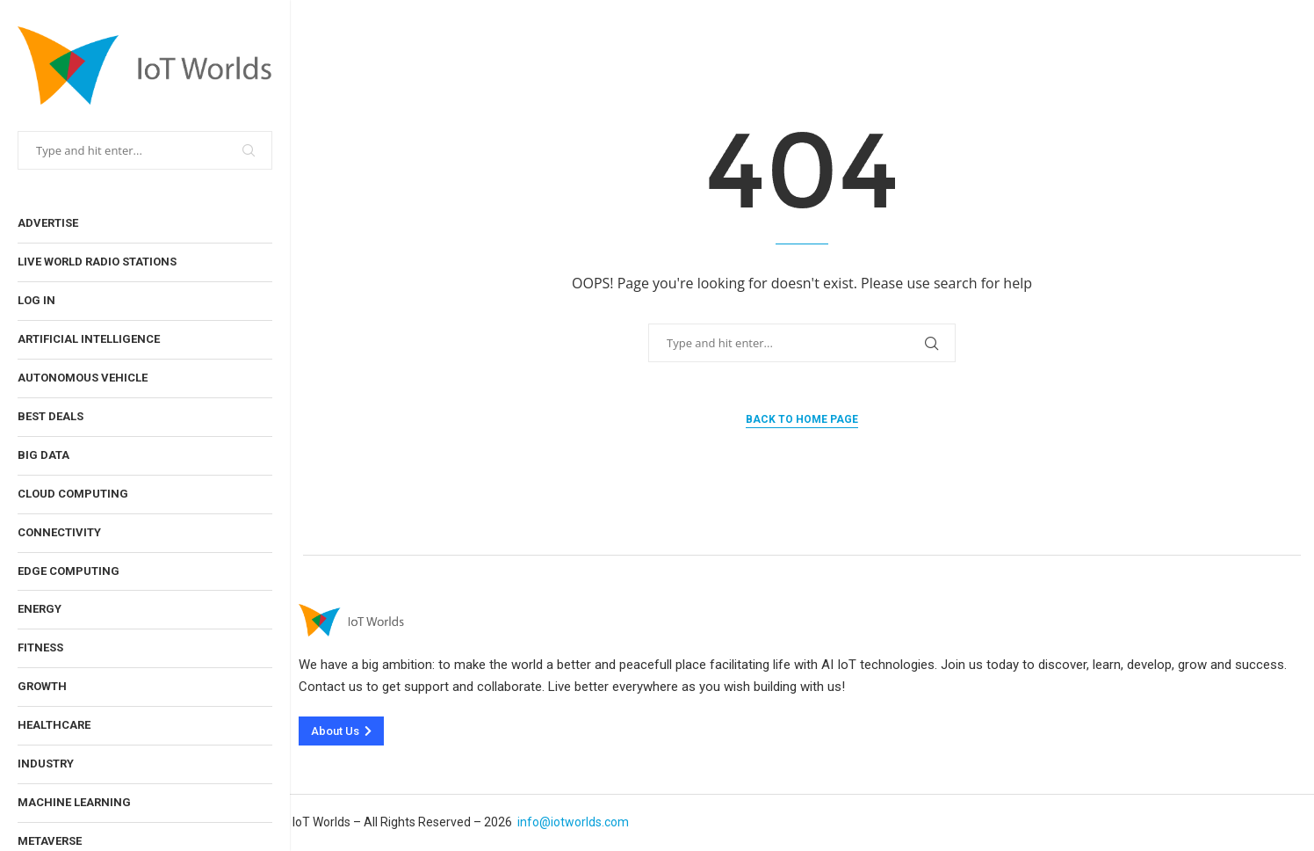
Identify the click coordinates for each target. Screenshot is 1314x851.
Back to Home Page (802, 419)
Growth (42, 686)
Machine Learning (74, 802)
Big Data (43, 455)
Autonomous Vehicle (83, 377)
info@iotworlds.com (573, 822)
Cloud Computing (73, 493)
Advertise (48, 222)
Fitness (40, 647)
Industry (46, 763)
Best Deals (50, 416)
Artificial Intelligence (89, 338)
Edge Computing (68, 571)
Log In (36, 300)
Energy (39, 608)
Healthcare (54, 724)
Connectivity (59, 532)
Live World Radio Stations (97, 261)
